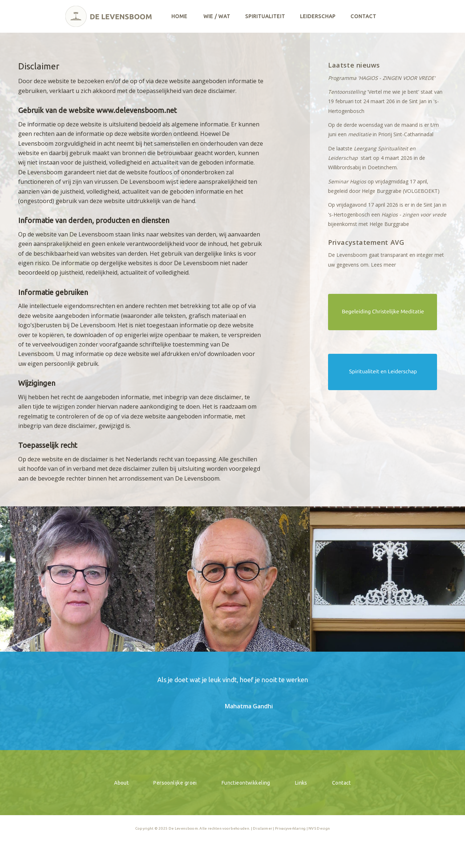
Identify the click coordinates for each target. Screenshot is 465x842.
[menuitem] (179, 16)
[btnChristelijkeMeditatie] (382, 312)
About (121, 783)
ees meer (385, 264)
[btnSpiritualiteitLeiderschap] (382, 372)
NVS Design (319, 828)
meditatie (359, 134)
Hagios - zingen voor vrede (413, 214)
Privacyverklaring (290, 828)
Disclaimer (262, 828)
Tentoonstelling (347, 91)
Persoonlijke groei (175, 783)
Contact (341, 783)
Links (301, 783)
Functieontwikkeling (246, 783)
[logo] (108, 16)
